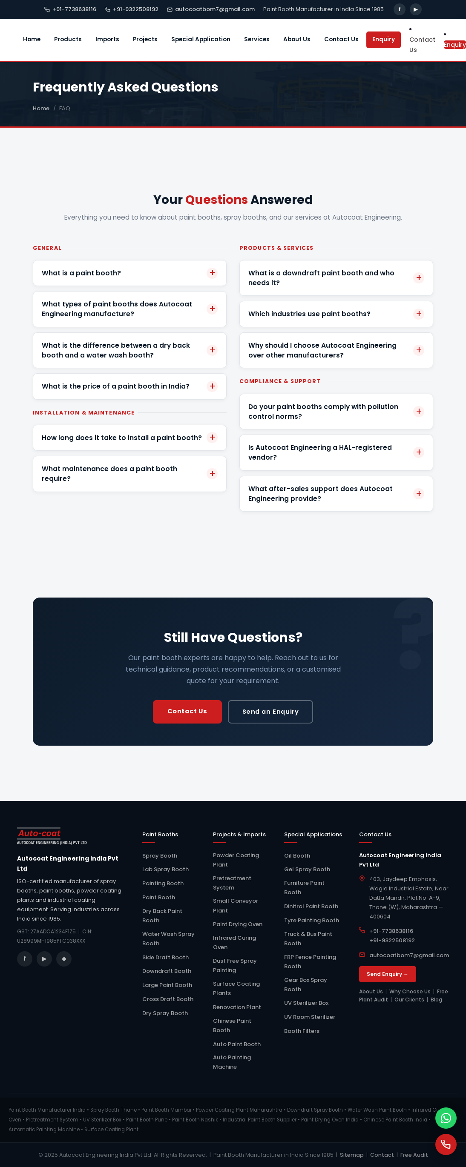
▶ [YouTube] (416, 9)
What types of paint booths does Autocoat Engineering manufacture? (117, 309)
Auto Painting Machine (232, 1062)
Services (257, 39)
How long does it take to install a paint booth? (122, 437)
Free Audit (414, 1154)
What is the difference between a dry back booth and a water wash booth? (116, 350)
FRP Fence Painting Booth (310, 961)
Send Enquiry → (387, 974)
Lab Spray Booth (165, 869)
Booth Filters (301, 1031)
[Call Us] (446, 1144)
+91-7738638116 (70, 9)
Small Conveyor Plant (235, 905)
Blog (436, 999)
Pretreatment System (232, 883)
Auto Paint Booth (237, 1044)
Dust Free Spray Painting (235, 965)
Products (68, 39)
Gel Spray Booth (307, 869)
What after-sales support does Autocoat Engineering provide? (320, 493)
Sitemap (352, 1154)
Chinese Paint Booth (232, 1025)
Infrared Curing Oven (234, 942)
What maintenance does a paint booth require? (109, 473)
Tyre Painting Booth (311, 920)
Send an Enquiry (270, 711)
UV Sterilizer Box (306, 1003)
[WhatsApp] (446, 1118)
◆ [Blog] (64, 958)
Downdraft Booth (166, 971)
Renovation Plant (237, 1007)
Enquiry (383, 39)
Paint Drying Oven (237, 924)
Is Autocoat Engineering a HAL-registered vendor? (320, 452)
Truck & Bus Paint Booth (308, 938)
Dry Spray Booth (165, 1013)
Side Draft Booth (165, 957)
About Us (297, 39)
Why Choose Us (410, 991)
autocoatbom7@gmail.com (211, 9)
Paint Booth (158, 897)
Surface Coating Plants (236, 988)
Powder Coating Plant (236, 860)
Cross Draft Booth (167, 999)
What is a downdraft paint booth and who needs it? (321, 278)
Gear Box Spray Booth (305, 984)
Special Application (200, 39)
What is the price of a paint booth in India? (116, 386)
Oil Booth (297, 856)
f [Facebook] (399, 9)
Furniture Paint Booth (304, 887)
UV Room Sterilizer (309, 1017)
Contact (382, 1154)
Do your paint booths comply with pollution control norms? (323, 411)
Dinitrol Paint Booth (311, 906)
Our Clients (409, 999)
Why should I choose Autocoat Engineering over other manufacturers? (322, 350)
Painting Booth (163, 883)
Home (31, 39)
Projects (145, 39)
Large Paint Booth (167, 985)
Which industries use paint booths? (309, 313)
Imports (107, 39)
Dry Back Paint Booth (162, 915)
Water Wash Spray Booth (168, 938)
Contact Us (341, 39)
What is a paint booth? (81, 273)
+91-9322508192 (131, 9)
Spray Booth (159, 856)
